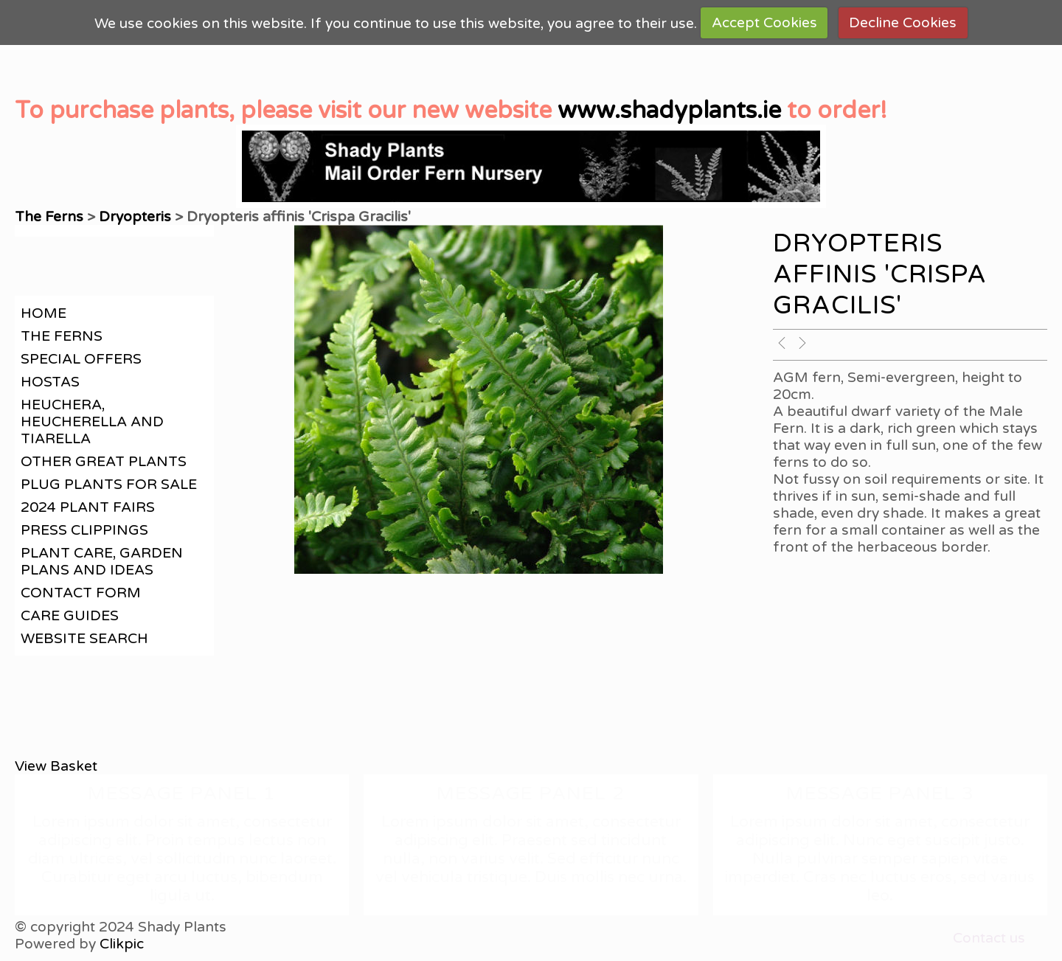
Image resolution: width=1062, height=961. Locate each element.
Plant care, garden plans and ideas (102, 561)
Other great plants (104, 461)
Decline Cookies (903, 22)
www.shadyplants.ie (669, 111)
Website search (84, 638)
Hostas (50, 381)
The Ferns (51, 216)
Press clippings (84, 529)
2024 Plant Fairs (88, 507)
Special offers (81, 358)
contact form (81, 592)
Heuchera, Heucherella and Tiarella (92, 421)
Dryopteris (135, 216)
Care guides (70, 615)
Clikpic (122, 943)
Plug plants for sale (109, 484)
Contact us (989, 937)
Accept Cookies (764, 22)
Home (43, 313)
